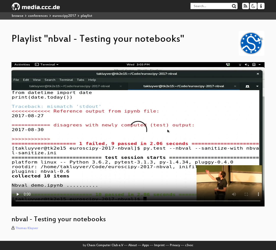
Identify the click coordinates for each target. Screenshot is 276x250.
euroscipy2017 (64, 16)
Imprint (159, 245)
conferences (38, 16)
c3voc (189, 245)
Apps (145, 245)
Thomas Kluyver (27, 228)
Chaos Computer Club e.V (105, 245)
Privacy (175, 245)
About (132, 245)
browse (17, 16)
